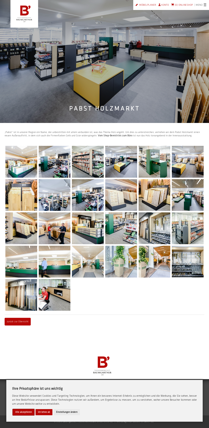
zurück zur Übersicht (18, 321)
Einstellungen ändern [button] (66, 412)
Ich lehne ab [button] (44, 412)
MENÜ (199, 5)
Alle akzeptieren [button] (23, 412)
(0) (174, 5)
